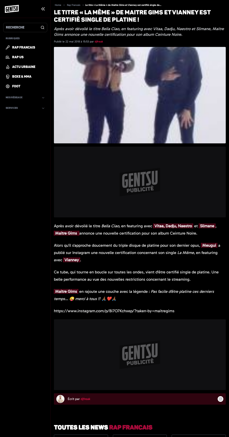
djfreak (99, 41)
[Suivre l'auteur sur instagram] (220, 399)
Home (58, 5)
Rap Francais (73, 5)
